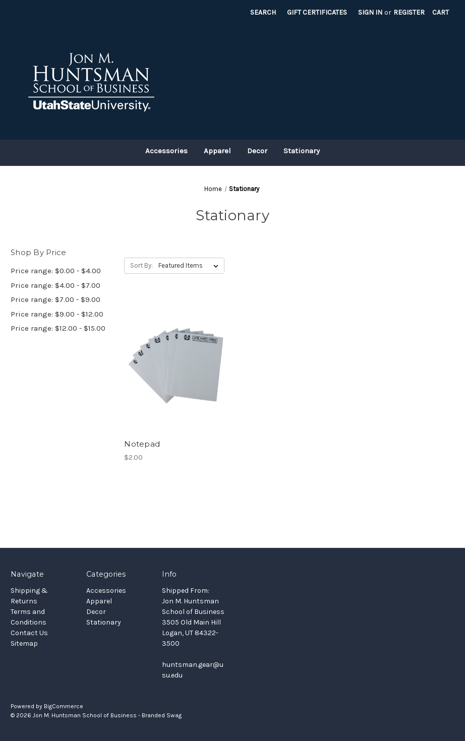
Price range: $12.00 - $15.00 (58, 328)
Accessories (166, 150)
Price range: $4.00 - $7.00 (55, 285)
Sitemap (24, 643)
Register (409, 12)
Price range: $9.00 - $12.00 (57, 314)
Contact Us (29, 633)
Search (263, 12)
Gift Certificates (317, 12)
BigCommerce (63, 706)
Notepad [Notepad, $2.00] (142, 444)
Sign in (370, 12)
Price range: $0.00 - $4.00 (56, 270)
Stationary (301, 150)
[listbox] (190, 265)
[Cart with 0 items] (440, 12)
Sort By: (141, 265)
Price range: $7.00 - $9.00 (55, 299)
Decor (257, 150)
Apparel (217, 150)
